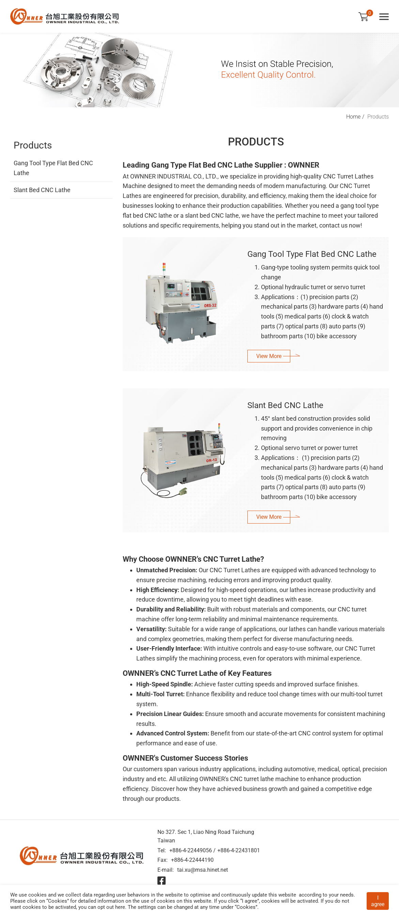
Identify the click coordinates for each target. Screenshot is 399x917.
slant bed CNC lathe (212, 215)
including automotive (286, 769)
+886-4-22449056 (190, 850)
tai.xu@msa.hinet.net (202, 870)
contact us (333, 225)
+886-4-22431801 (238, 850)
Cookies (57, 901)
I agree (377, 901)
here (120, 907)
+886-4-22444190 (192, 860)
